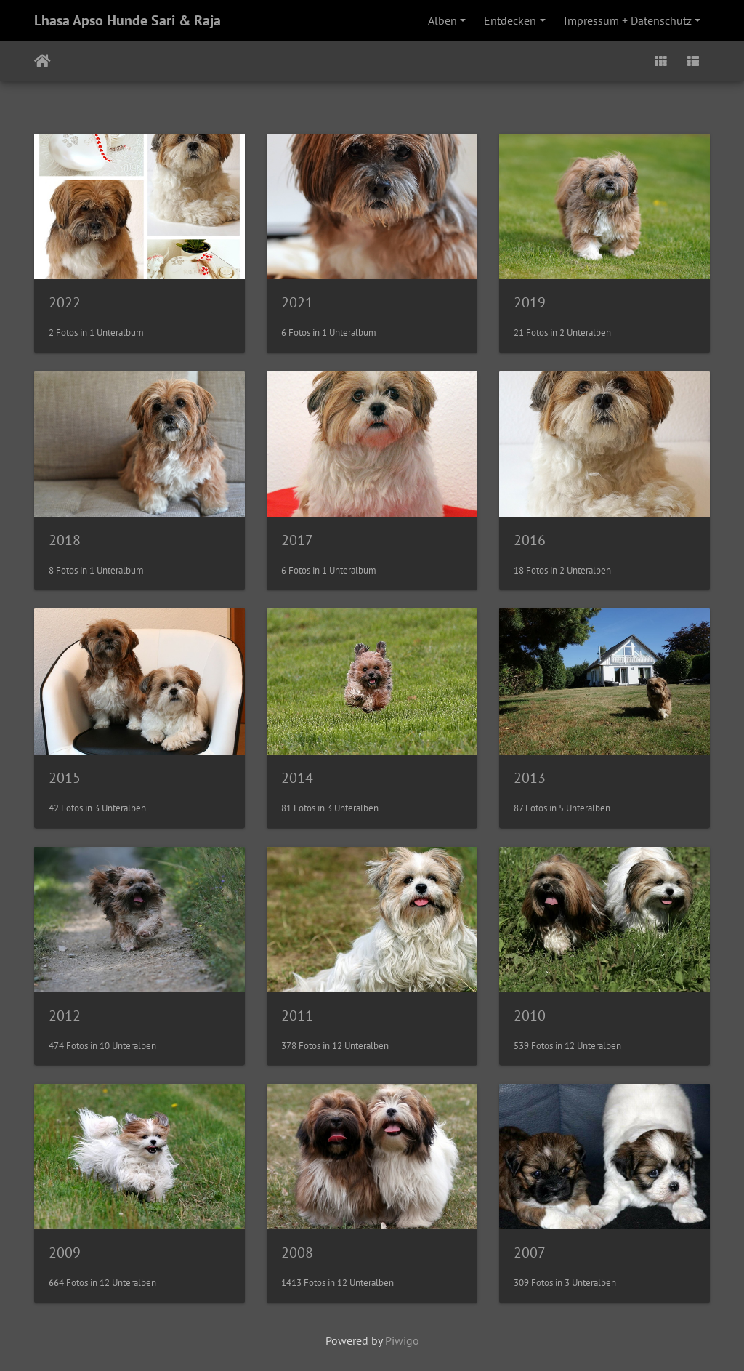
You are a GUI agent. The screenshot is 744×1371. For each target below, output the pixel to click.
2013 (530, 777)
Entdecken (510, 20)
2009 (65, 1252)
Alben (442, 20)
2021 (297, 302)
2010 (530, 1015)
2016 (530, 540)
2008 (297, 1252)
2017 (297, 540)
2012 (65, 1015)
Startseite (42, 61)
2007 (530, 1252)
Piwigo (402, 1340)
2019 (530, 302)
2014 (297, 777)
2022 (65, 302)
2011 (297, 1015)
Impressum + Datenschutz (628, 20)
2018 (65, 540)
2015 (65, 777)
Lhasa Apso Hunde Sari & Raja (127, 20)
